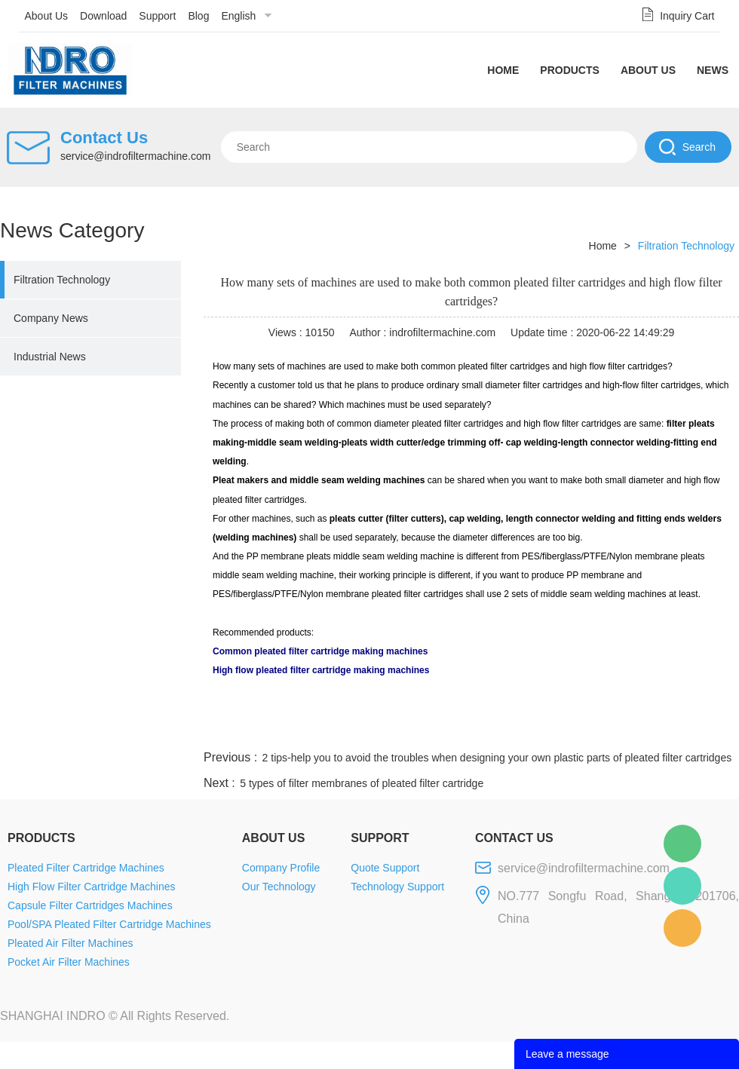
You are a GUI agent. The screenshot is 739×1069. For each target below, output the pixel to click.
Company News (51, 318)
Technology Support (397, 887)
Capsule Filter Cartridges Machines (90, 905)
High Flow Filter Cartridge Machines (92, 887)
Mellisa (682, 886)
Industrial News (50, 357)
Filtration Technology (62, 280)
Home (503, 70)
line (509, 729)
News (712, 70)
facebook (469, 729)
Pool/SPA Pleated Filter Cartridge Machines (109, 924)
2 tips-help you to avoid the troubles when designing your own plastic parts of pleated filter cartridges (497, 758)
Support (157, 16)
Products (569, 70)
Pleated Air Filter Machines (70, 943)
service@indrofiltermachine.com (135, 156)
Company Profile (281, 868)
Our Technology (279, 887)
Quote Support (385, 868)
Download (103, 16)
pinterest (631, 729)
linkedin (712, 729)
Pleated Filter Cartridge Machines (86, 868)
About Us (47, 16)
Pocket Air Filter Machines (69, 962)
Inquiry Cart (687, 16)
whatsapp (590, 729)
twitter (549, 729)
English (238, 16)
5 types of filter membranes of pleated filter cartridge (361, 783)
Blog (198, 16)
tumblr (672, 729)
